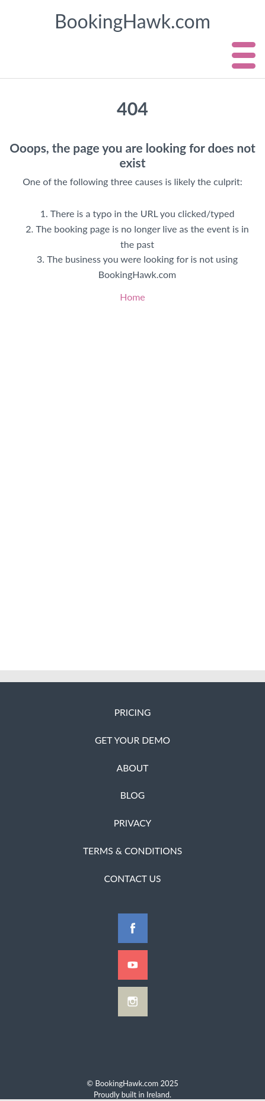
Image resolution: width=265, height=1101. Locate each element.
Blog (132, 795)
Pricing (132, 712)
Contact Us (132, 878)
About (133, 768)
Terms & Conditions (132, 850)
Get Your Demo (132, 740)
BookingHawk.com (132, 21)
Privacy (133, 823)
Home (132, 296)
